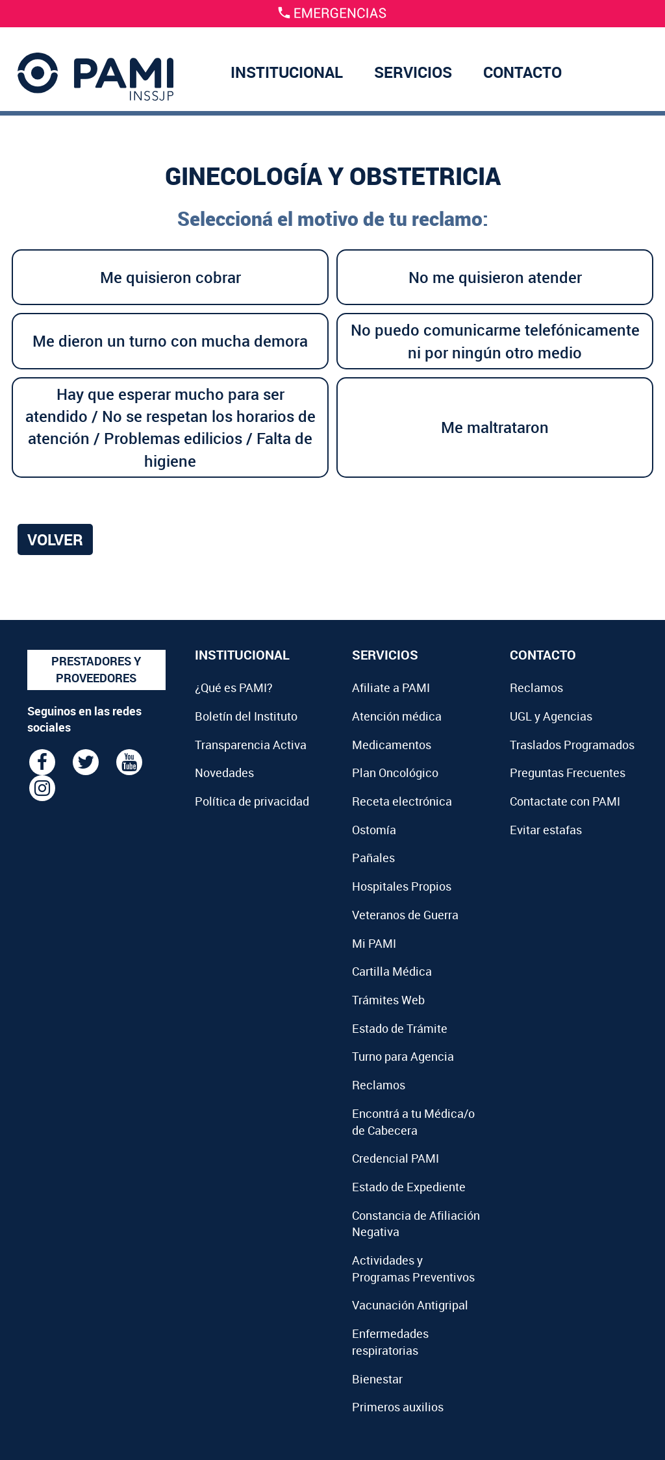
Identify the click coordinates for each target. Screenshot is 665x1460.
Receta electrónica (402, 801)
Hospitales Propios (401, 886)
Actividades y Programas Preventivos (413, 1268)
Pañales (373, 857)
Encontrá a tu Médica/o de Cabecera (413, 1122)
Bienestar (377, 1379)
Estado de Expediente (409, 1186)
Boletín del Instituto (246, 716)
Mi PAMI (374, 943)
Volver (55, 539)
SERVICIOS (413, 72)
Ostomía (374, 829)
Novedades (224, 772)
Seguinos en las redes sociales (84, 719)
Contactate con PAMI (565, 801)
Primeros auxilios (398, 1407)
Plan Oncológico (395, 772)
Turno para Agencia (403, 1056)
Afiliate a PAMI (391, 687)
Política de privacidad (252, 801)
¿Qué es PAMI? (234, 687)
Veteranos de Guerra (405, 914)
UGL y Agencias (551, 716)
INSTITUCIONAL (287, 72)
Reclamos (378, 1085)
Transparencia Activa (251, 744)
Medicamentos (391, 744)
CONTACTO (522, 72)
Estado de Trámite (399, 1028)
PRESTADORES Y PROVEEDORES (96, 669)
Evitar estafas (546, 829)
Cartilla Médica (392, 971)
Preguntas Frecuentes (567, 772)
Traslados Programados (572, 744)
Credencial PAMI (395, 1158)
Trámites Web (388, 1000)
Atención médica (397, 716)
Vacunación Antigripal (410, 1305)
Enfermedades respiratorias (390, 1342)
